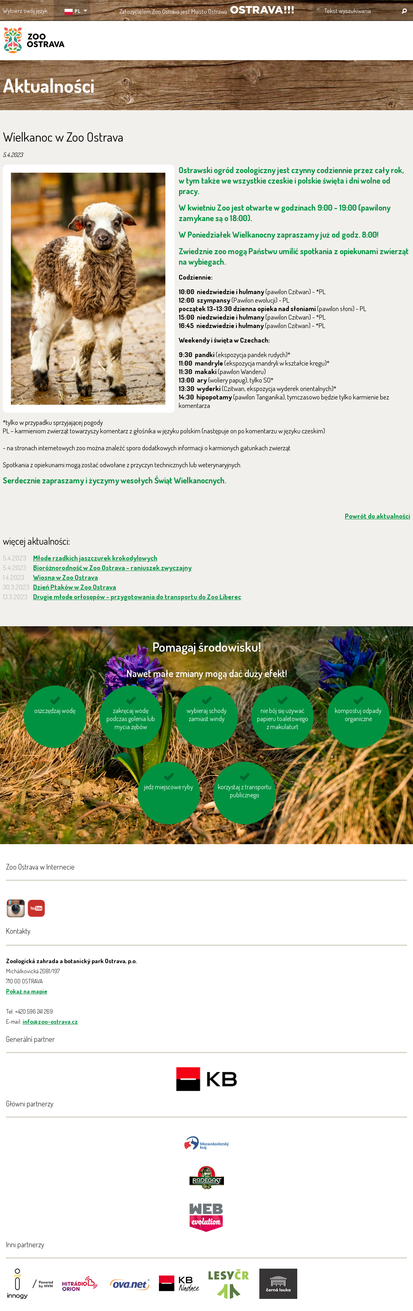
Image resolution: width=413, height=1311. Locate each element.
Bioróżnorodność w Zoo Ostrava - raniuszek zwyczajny (112, 567)
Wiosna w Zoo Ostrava (65, 577)
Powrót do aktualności (377, 516)
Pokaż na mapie (26, 991)
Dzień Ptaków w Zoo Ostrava (74, 587)
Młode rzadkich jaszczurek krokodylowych (95, 558)
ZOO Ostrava (34, 41)
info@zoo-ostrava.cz (50, 1021)
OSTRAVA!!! (262, 10)
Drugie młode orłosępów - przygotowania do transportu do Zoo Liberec (137, 596)
